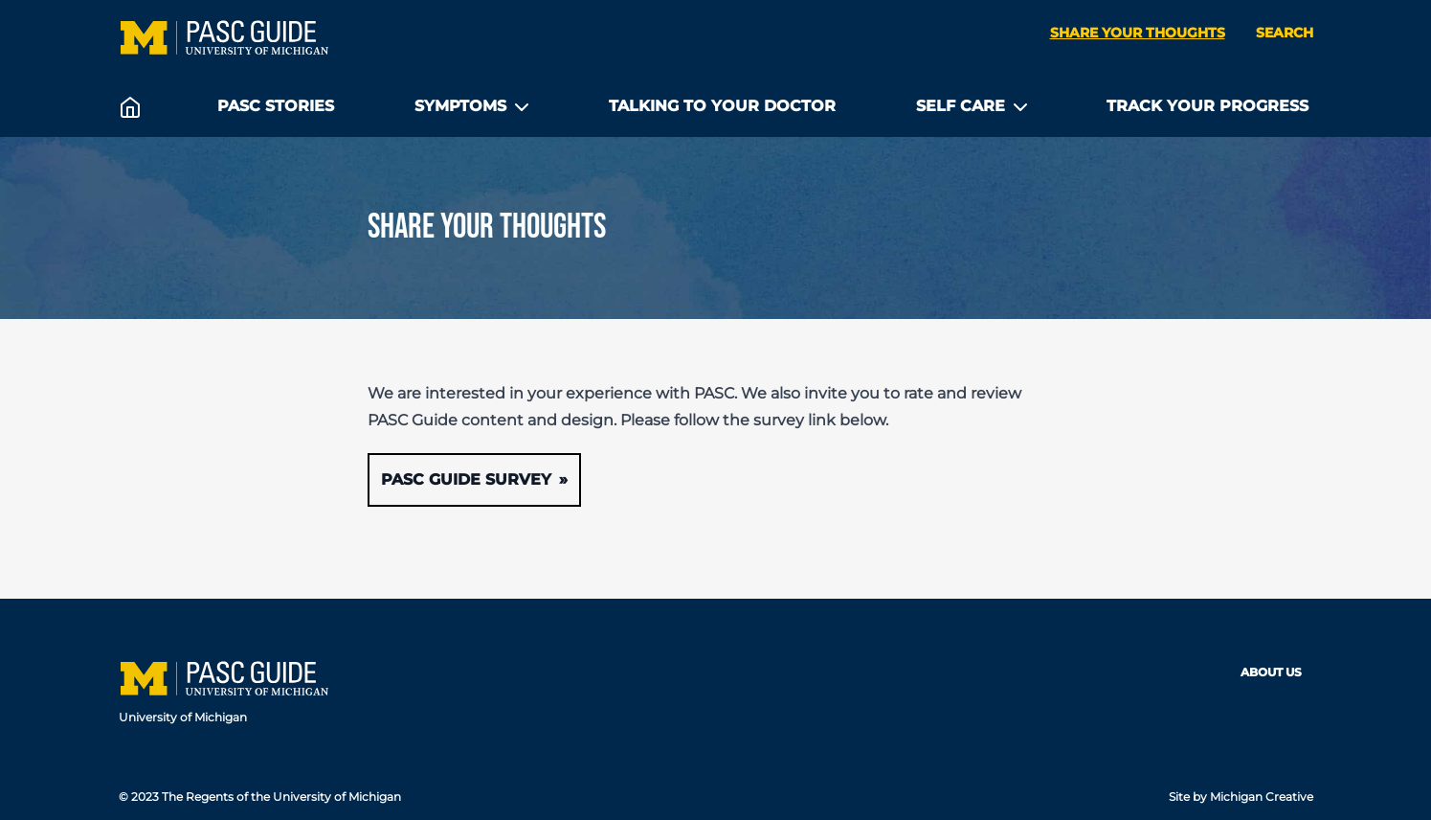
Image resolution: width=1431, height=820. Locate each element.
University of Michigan (183, 717)
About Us (1271, 672)
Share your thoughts (1137, 32)
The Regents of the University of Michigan (281, 796)
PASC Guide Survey (466, 479)
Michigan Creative (1261, 796)
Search (1284, 32)
